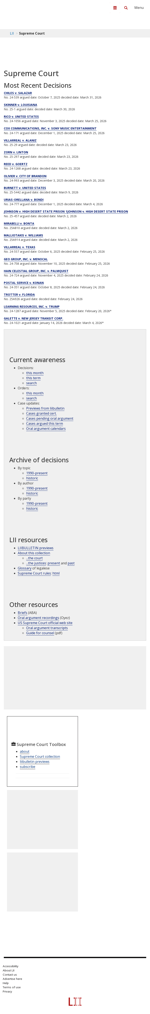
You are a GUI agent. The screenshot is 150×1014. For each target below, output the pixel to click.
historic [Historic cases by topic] (32, 478)
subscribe (27, 766)
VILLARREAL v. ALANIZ (20, 140)
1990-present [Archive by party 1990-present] (37, 503)
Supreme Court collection (40, 756)
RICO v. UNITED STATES (21, 117)
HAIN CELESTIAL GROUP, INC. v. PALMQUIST (36, 271)
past (71, 563)
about (24, 751)
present (54, 563)
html (56, 573)
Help (6, 983)
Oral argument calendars (46, 428)
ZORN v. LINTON (16, 152)
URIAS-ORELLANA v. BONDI (24, 200)
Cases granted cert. (41, 413)
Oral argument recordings (38, 617)
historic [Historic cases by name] (32, 508)
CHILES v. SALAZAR (18, 93)
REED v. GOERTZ (15, 164)
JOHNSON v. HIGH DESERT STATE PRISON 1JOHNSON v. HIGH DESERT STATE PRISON (66, 211)
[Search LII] (126, 8)
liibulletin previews (34, 761)
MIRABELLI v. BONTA (19, 223)
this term (33, 378)
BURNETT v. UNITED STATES (25, 188)
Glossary (24, 568)
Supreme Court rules (34, 573)
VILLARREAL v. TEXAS (19, 247)
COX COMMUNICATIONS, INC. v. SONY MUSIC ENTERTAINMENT (50, 128)
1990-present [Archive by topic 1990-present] (37, 473)
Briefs (22, 612)
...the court (34, 558)
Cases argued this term (44, 423)
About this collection (34, 553)
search (31, 383)
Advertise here (12, 979)
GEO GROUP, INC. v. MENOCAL (26, 259)
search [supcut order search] (31, 398)
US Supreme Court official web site (45, 622)
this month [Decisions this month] (35, 373)
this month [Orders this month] (35, 393)
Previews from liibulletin (45, 408)
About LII (8, 970)
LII (12, 33)
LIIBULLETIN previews (35, 548)
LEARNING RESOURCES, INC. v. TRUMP (32, 307)
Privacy (7, 991)
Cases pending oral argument (49, 418)
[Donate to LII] (115, 8)
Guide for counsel (40, 633)
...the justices (36, 563)
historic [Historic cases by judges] (32, 493)
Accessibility (10, 966)
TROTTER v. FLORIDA (19, 295)
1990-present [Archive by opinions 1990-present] (37, 488)
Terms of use (12, 987)
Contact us (10, 974)
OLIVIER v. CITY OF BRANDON (25, 176)
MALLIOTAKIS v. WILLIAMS (23, 235)
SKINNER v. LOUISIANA (20, 105)
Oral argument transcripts (47, 628)
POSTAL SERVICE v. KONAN (24, 283)
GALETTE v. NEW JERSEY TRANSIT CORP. (33, 318)
